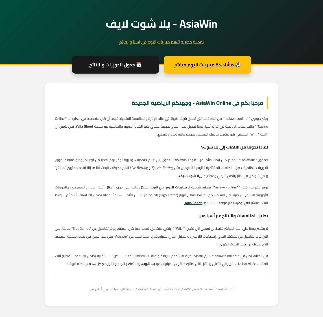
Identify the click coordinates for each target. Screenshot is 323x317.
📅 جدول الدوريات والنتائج (115, 64)
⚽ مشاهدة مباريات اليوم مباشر (207, 64)
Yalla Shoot (193, 202)
